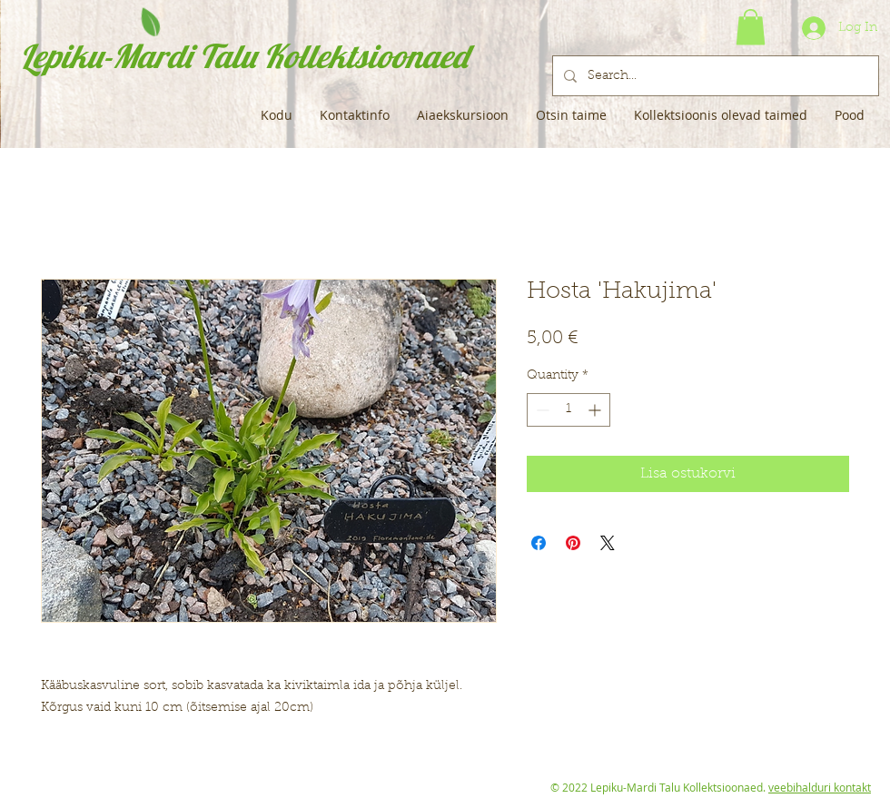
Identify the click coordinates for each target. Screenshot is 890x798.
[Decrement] (540, 410)
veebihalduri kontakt (819, 787)
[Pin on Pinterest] (573, 543)
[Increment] (596, 410)
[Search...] (714, 75)
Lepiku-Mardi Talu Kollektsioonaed (244, 55)
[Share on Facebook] (538, 543)
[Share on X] (607, 543)
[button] (751, 26)
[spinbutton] (568, 410)
